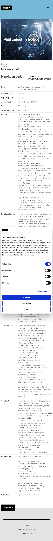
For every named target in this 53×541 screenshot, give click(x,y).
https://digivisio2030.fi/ (27, 102)
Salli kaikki (26, 297)
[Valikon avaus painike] (48, 8)
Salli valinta (26, 303)
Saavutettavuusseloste (26, 529)
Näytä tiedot (42, 291)
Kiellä (26, 309)
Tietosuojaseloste (26, 533)
